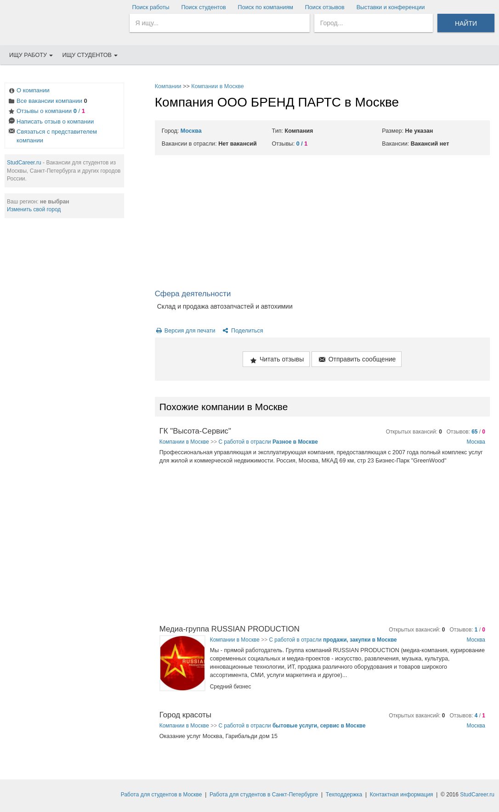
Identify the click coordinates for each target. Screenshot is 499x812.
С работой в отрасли (268, 442)
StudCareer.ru (24, 162)
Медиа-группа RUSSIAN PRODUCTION (229, 629)
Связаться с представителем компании (52, 136)
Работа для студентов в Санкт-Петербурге (264, 794)
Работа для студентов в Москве (161, 794)
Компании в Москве (217, 86)
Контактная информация (401, 794)
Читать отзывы (276, 359)
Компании (168, 86)
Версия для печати (185, 330)
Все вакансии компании (47, 101)
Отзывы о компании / (46, 111)
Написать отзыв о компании (50, 122)
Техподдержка (344, 794)
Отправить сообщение (357, 359)
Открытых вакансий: (414, 432)
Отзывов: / (466, 432)
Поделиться (242, 330)
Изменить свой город (34, 209)
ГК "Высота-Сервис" (195, 431)
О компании (28, 91)
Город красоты (185, 714)
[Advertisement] (322, 224)
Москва (191, 131)
